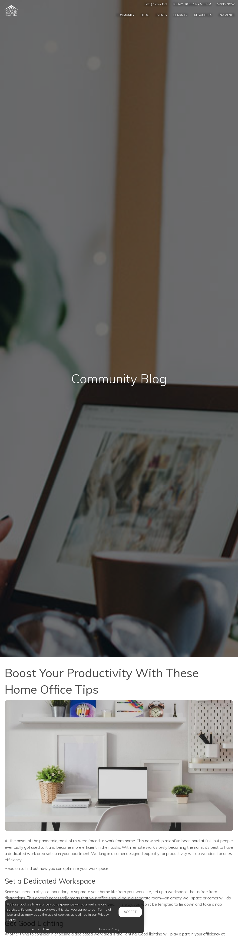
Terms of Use (39, 929)
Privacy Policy (109, 929)
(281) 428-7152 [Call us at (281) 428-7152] (156, 4)
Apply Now (226, 4)
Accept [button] (130, 912)
